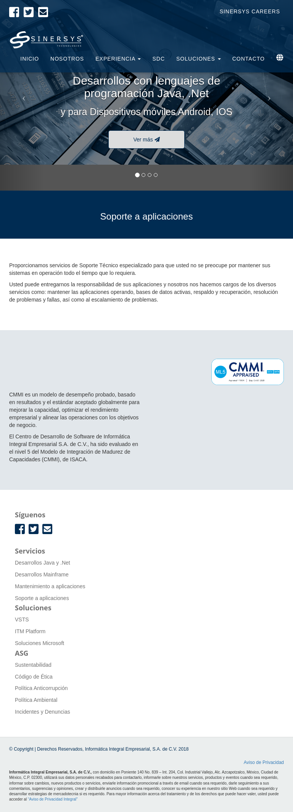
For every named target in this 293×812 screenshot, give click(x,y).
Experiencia (118, 59)
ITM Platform (30, 631)
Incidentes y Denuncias (42, 712)
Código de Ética (34, 677)
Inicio (29, 59)
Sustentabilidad (33, 665)
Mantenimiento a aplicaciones (50, 586)
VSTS (22, 619)
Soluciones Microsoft (39, 643)
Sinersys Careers (250, 11)
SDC (158, 59)
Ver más (146, 139)
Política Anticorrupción (41, 688)
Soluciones (198, 59)
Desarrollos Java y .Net (42, 563)
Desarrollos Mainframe (42, 574)
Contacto (248, 59)
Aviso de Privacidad (264, 762)
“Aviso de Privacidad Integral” (52, 799)
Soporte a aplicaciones (42, 598)
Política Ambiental (36, 700)
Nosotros (67, 59)
